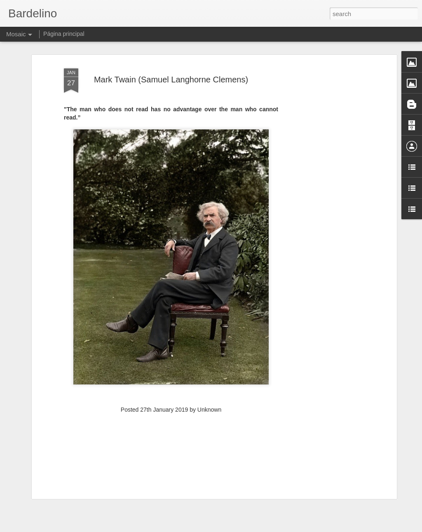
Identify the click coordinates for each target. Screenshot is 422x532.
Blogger (236, 527)
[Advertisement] (323, 179)
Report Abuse (261, 527)
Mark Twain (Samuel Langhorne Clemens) (171, 64)
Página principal (63, 33)
